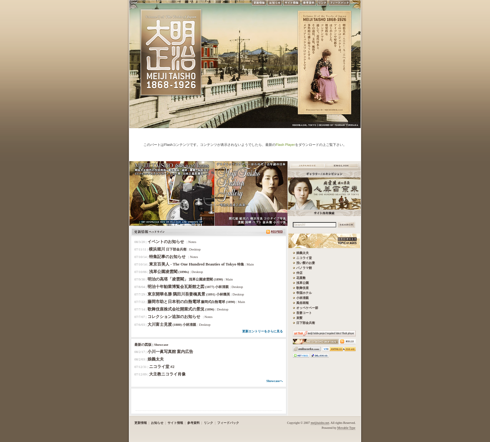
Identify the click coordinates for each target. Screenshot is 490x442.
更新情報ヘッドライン (149, 232)
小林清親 (302, 298)
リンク (322, 4)
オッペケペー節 (307, 308)
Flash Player (285, 145)
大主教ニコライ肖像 (167, 374)
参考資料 (309, 4)
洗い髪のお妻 (305, 263)
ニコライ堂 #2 (161, 366)
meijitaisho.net (320, 423)
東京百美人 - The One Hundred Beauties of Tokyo (196, 264)
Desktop (195, 249)
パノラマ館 (304, 268)
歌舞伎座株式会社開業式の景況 (181, 309)
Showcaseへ (274, 381)
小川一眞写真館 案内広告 (170, 351)
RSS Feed (274, 232)
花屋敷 (301, 278)
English (341, 165)
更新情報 (259, 4)
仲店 (299, 273)
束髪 (299, 318)
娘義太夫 (156, 359)
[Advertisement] (209, 401)
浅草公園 (302, 283)
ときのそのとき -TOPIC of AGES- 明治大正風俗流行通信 (359, 243)
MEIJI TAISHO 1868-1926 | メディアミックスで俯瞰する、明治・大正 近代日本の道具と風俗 (171, 54)
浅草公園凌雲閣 (169, 271)
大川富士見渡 (172, 324)
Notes (192, 242)
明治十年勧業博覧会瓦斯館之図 (188, 286)
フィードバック (339, 4)
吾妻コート (304, 313)
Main (250, 264)
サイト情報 (291, 4)
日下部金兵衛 (305, 323)
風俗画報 (302, 303)
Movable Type (346, 428)
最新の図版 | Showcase (151, 344)
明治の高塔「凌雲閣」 (185, 279)
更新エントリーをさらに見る (262, 331)
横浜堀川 (168, 249)
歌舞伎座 (302, 288)
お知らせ (274, 4)
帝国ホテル (304, 293)
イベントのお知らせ (167, 241)
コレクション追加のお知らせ (175, 316)
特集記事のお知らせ (168, 256)
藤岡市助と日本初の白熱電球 (191, 301)
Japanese (307, 165)
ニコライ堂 (304, 258)
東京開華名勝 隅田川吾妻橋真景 (189, 294)
